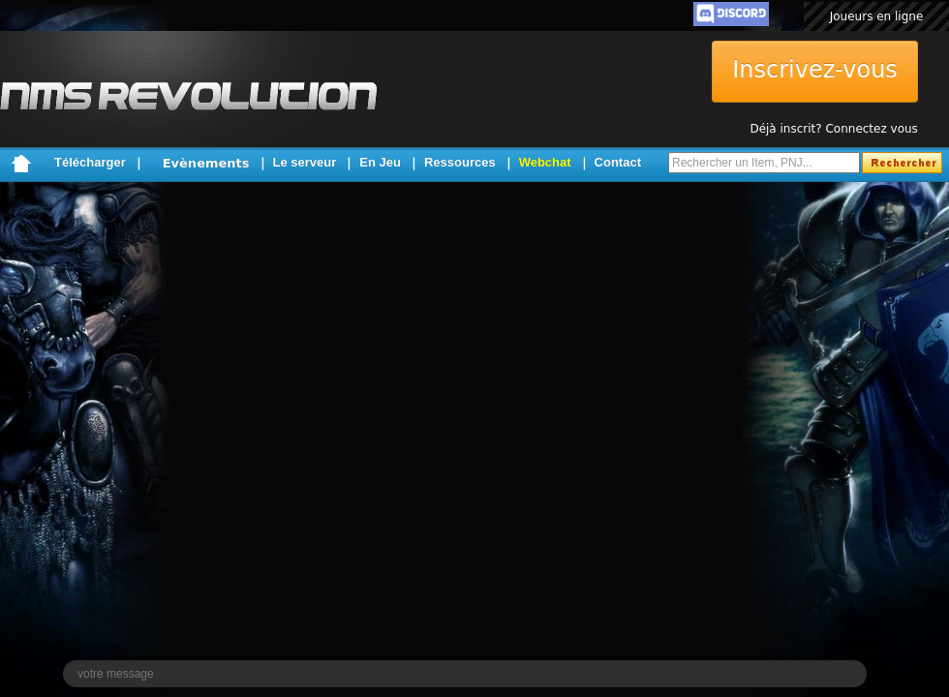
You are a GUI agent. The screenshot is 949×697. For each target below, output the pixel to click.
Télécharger (90, 162)
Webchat (545, 162)
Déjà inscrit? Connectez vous (833, 129)
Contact (618, 162)
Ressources (460, 162)
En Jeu (380, 162)
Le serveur (305, 162)
